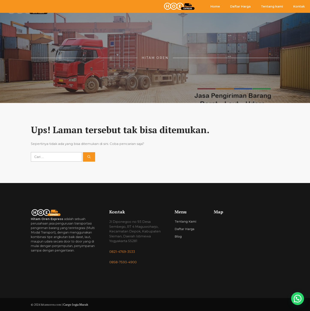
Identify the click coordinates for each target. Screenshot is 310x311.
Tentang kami (272, 6)
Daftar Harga (240, 6)
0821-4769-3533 (122, 252)
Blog (178, 236)
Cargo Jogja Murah (75, 304)
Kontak (299, 6)
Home (215, 6)
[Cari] (89, 157)
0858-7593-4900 (123, 262)
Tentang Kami (185, 221)
